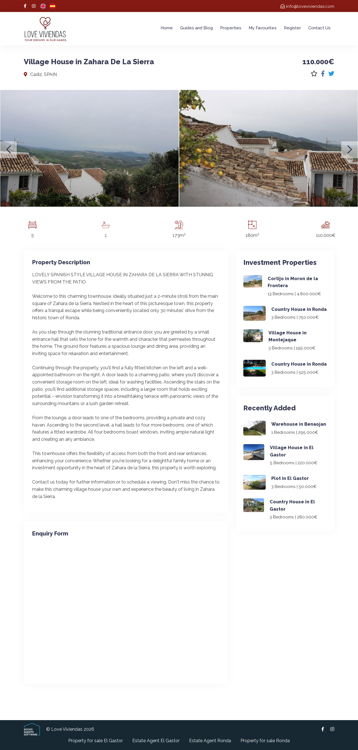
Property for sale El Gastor (95, 740)
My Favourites (263, 27)
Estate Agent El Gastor (156, 740)
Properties (230, 27)
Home (167, 27)
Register (292, 27)
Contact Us (319, 27)
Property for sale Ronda (265, 740)
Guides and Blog (196, 27)
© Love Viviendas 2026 (70, 729)
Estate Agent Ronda (210, 740)
